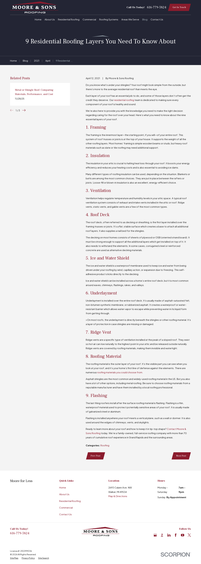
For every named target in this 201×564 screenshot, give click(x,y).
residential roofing (124, 99)
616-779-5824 (156, 7)
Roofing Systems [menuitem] (108, 19)
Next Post (181, 455)
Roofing (104, 445)
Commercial (66, 507)
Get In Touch (179, 7)
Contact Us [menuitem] (157, 19)
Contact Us (65, 514)
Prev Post (95, 455)
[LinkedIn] (169, 535)
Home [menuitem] (38, 19)
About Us (64, 494)
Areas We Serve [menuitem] (130, 19)
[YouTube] (182, 535)
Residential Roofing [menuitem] (68, 19)
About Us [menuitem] (50, 19)
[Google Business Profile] (155, 535)
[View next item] (24, 110)
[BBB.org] (162, 535)
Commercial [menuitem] (89, 19)
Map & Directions (117, 496)
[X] (189, 535)
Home (62, 487)
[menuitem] (14, 558)
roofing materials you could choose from (119, 372)
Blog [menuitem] (144, 19)
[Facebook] (175, 535)
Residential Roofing (70, 500)
